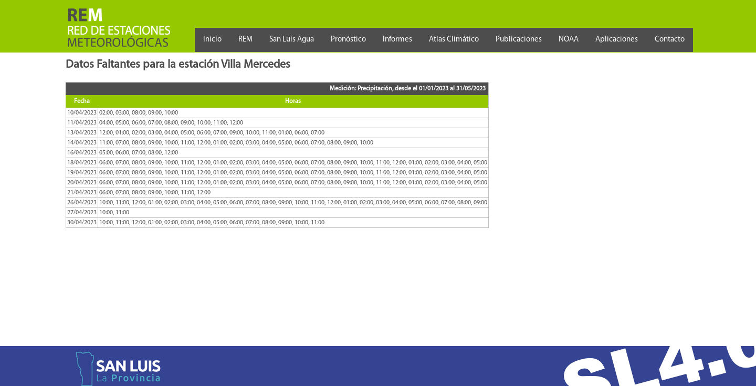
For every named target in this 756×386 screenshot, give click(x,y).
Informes (397, 40)
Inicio (212, 40)
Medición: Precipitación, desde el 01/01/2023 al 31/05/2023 (408, 89)
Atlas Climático (454, 40)
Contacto (670, 40)
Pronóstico (348, 40)
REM (245, 40)
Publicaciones (519, 40)
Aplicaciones (616, 40)
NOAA (569, 40)
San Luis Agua (291, 40)
